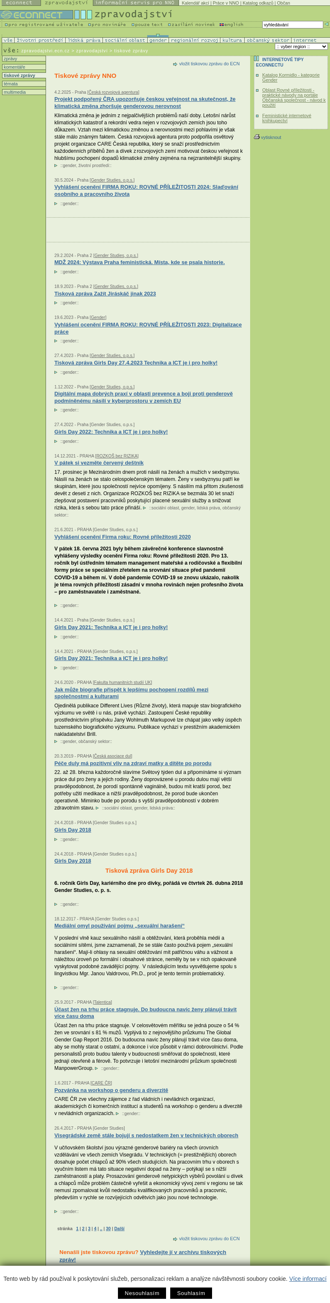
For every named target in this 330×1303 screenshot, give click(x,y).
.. (101, 1228)
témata (10, 83)
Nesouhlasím (142, 1293)
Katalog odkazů (258, 2)
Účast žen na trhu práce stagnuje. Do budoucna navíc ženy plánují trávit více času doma (145, 1013)
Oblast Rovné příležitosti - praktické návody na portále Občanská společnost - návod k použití (294, 97)
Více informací (307, 1278)
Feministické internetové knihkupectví (286, 118)
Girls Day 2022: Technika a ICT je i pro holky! (111, 432)
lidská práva (208, 508)
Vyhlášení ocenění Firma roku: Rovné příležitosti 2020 (122, 537)
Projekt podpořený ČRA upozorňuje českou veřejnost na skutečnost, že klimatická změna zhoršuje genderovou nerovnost (144, 102)
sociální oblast (165, 508)
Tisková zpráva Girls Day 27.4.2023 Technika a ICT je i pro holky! (135, 363)
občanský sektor (94, 741)
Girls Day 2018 (72, 861)
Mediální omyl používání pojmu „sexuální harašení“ (119, 926)
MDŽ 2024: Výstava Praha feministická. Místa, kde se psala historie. (139, 262)
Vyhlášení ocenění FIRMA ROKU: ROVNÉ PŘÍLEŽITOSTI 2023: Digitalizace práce (148, 328)
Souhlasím (191, 1293)
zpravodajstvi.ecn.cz (45, 50)
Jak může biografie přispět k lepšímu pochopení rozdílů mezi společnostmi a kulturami (131, 693)
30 (108, 1228)
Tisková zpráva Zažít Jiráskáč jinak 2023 (105, 293)
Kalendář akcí (195, 2)
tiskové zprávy (19, 75)
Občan (283, 2)
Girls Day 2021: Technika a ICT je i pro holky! (111, 627)
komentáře (14, 66)
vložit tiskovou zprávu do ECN (209, 63)
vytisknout (267, 137)
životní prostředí (93, 165)
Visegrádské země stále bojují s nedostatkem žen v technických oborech (146, 1135)
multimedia (14, 92)
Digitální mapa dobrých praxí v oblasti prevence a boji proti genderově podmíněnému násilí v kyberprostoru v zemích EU (143, 397)
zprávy (10, 58)
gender (69, 165)
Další (119, 1228)
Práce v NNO (226, 2)
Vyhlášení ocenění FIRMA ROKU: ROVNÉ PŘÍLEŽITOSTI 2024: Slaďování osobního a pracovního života (146, 190)
